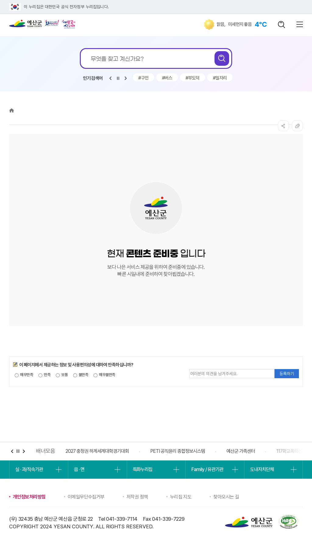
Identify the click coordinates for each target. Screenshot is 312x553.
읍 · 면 (79, 469)
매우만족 (24, 374)
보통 (62, 374)
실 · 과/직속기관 (29, 469)
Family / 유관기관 (207, 469)
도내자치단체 (262, 469)
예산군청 (25, 25)
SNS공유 (283, 125)
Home (11, 110)
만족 (44, 374)
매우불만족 (104, 374)
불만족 (80, 374)
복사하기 (297, 125)
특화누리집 (142, 469)
